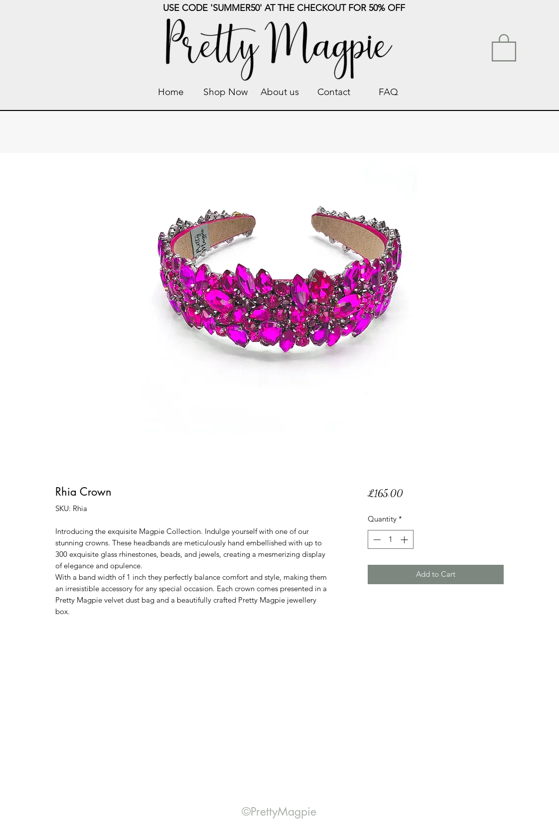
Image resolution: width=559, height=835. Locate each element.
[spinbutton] (390, 539)
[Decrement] (376, 539)
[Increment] (405, 539)
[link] (504, 46)
